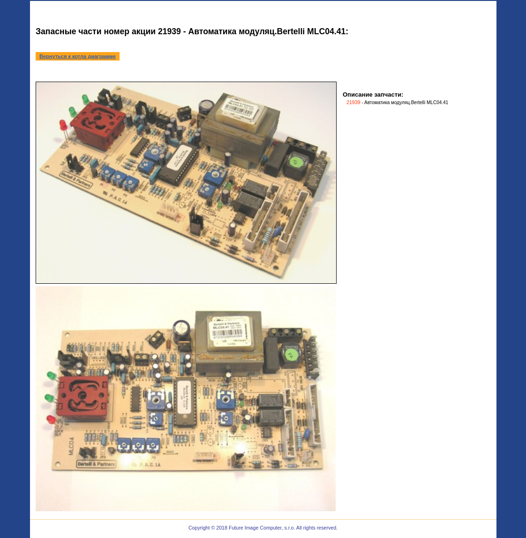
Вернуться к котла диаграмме (77, 56)
